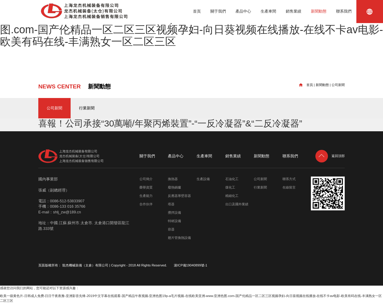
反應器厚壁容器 (179, 196)
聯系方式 (289, 179)
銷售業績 (293, 11)
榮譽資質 (146, 187)
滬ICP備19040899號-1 (190, 265)
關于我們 (218, 11)
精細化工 (231, 196)
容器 (171, 229)
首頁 (197, 11)
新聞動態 (318, 11)
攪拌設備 (174, 212)
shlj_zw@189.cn (67, 212)
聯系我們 (344, 11)
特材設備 (174, 221)
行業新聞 (87, 108)
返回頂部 (330, 156)
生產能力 (146, 196)
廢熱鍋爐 (174, 187)
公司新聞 (338, 85)
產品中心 (243, 11)
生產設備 (203, 179)
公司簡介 (146, 179)
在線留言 (289, 187)
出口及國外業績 (236, 204)
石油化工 (231, 179)
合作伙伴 (146, 204)
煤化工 (230, 187)
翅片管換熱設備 (179, 237)
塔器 (171, 204)
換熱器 (173, 179)
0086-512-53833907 (67, 201)
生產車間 (268, 11)
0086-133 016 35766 (67, 206)
